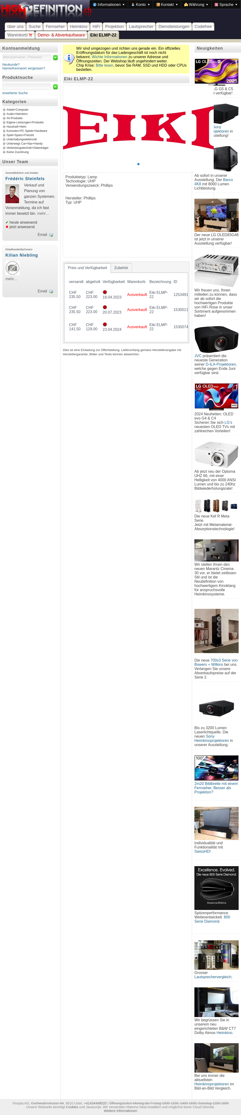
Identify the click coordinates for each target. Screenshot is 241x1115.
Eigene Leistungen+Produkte (25, 122)
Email (42, 235)
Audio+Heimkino (17, 114)
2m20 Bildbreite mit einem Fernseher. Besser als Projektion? (216, 788)
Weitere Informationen (120, 1111)
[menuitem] (109, 4)
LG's (228, 422)
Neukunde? (11, 64)
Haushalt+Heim (16, 127)
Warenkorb (19, 35)
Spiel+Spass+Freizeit (20, 135)
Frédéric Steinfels (25, 178)
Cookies (72, 1107)
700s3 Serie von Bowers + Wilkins (216, 662)
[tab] (87, 268)
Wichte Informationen (109, 57)
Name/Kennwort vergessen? (23, 68)
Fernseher (55, 26)
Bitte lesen (104, 65)
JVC (197, 356)
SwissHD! (202, 851)
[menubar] (165, 4)
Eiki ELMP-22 (103, 35)
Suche (34, 26)
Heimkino (78, 26)
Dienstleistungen (173, 26)
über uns (15, 26)
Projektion (114, 26)
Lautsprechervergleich (212, 977)
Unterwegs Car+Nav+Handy (25, 143)
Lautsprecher (141, 26)
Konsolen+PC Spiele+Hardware (27, 131)
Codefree (203, 26)
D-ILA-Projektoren (221, 364)
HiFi (96, 26)
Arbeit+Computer (17, 110)
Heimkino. (225, 1033)
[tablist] (126, 302)
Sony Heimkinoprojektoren (211, 738)
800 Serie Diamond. (212, 919)
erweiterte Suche (15, 93)
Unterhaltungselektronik (22, 139)
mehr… (43, 213)
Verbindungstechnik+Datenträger (28, 148)
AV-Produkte (15, 118)
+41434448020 (95, 1103)
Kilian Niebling (21, 255)
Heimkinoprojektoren (211, 1084)
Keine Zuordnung (18, 152)
